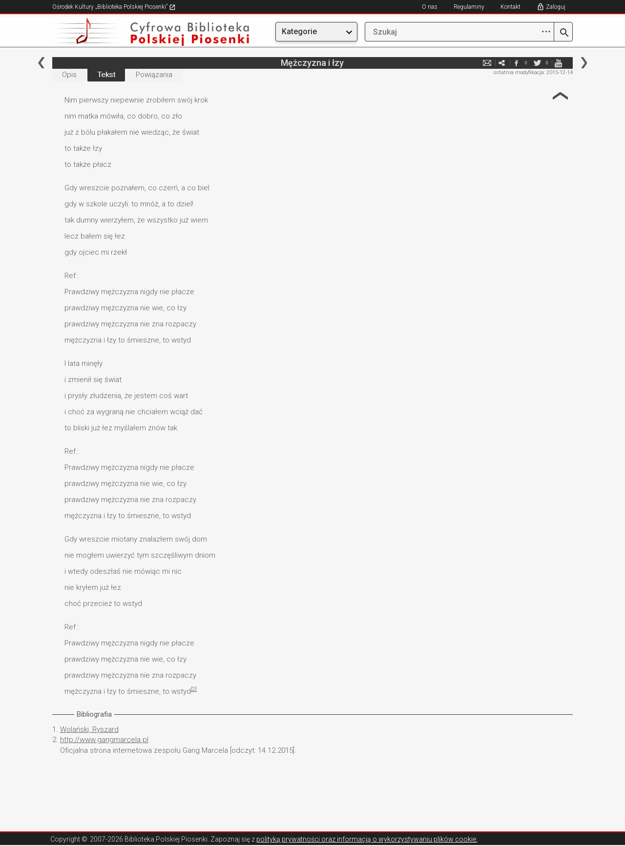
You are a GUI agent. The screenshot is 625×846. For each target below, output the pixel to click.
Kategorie (299, 31)
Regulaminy (469, 6)
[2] (194, 689)
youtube (558, 62)
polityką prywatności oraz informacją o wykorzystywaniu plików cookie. (367, 839)
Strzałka (560, 96)
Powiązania (154, 74)
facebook (516, 62)
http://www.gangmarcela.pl (104, 739)
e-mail (487, 62)
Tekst (106, 74)
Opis (69, 74)
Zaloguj (555, 6)
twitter (537, 62)
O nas (430, 6)
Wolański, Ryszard (89, 729)
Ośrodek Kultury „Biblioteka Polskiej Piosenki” (114, 6)
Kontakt (510, 6)
